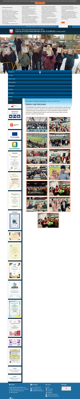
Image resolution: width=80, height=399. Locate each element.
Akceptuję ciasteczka (40, 3)
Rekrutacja (11, 93)
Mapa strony (34, 26)
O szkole (11, 75)
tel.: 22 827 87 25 (35, 387)
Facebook (49, 390)
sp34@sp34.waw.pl (36, 389)
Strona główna (29, 26)
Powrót (10, 100)
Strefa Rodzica (12, 82)
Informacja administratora (51, 26)
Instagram (49, 392)
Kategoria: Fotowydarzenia (40, 101)
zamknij (63, 22)
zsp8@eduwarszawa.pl (37, 390)
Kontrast (45, 26)
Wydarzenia (11, 86)
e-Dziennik (49, 389)
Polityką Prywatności (34, 1)
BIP (47, 387)
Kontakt (10, 96)
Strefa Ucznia (12, 79)
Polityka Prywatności (52, 394)
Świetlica (11, 89)
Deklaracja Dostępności (52, 396)
